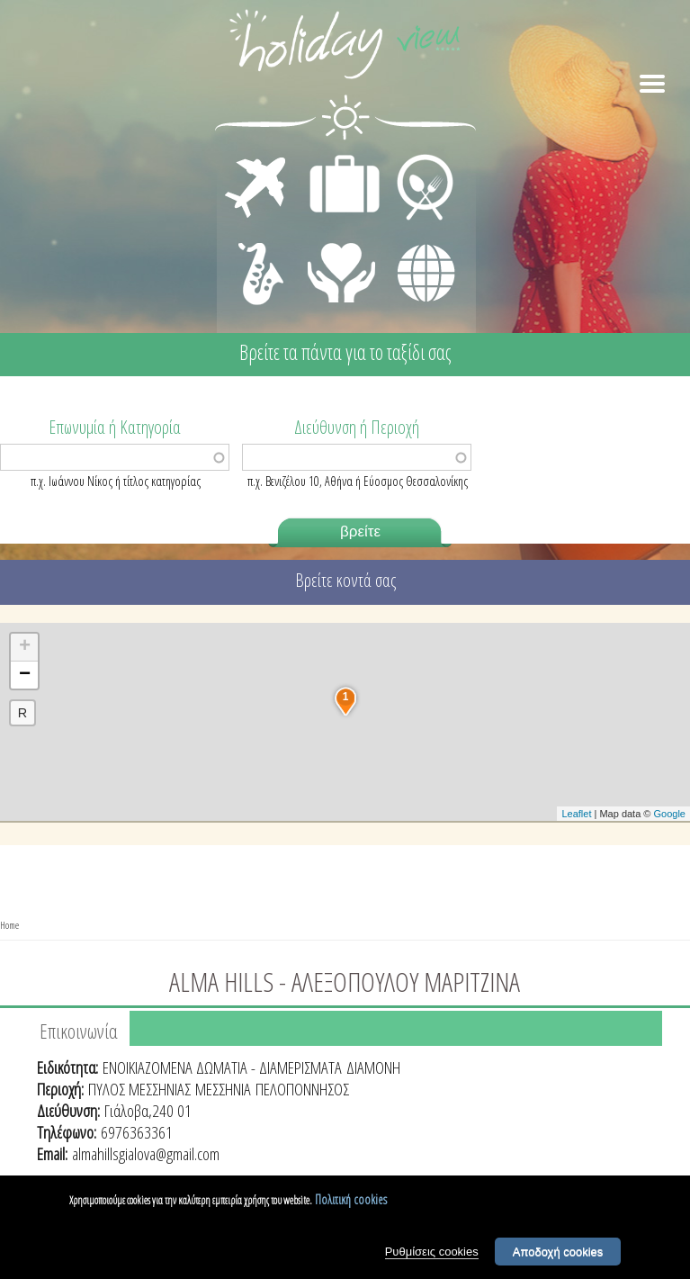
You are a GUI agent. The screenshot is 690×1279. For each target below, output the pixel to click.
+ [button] (25, 647)
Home (9, 925)
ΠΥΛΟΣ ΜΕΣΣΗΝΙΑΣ (139, 1089)
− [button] (25, 675)
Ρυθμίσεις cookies (432, 1251)
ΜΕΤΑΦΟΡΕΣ (257, 158)
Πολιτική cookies (351, 1199)
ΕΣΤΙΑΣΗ (414, 158)
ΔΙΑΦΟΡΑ (416, 239)
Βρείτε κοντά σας (345, 580)
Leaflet (576, 813)
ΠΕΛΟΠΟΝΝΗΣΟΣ (302, 1089)
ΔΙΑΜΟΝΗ (335, 158)
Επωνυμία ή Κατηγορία (115, 426)
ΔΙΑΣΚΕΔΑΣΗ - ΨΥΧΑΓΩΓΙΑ (257, 254)
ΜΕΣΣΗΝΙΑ (223, 1089)
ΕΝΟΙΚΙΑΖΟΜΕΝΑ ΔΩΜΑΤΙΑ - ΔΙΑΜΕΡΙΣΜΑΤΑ (222, 1067)
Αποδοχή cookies (558, 1251)
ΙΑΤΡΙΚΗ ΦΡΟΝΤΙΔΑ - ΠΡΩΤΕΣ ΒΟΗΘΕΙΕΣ (342, 265)
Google (670, 813)
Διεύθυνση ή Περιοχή (356, 426)
